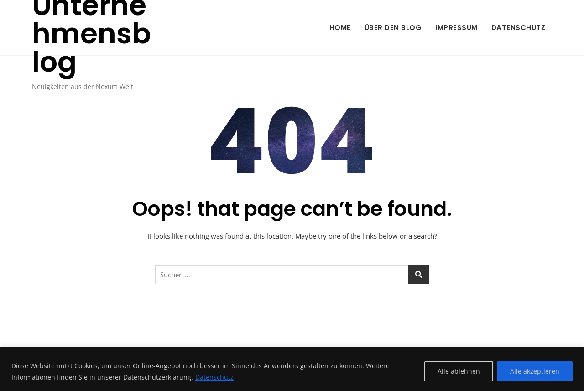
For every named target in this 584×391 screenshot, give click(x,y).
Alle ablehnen (459, 371)
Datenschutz (214, 377)
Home (340, 27)
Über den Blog (393, 27)
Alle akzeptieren (534, 371)
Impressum (456, 27)
